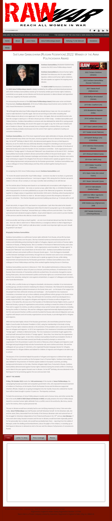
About (18, 40)
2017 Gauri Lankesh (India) (93, 126)
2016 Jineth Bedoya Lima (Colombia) (93, 138)
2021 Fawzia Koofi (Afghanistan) (93, 89)
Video (8, 437)
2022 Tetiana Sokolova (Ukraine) (93, 73)
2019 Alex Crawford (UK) (93, 104)
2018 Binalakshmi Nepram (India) (93, 111)
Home (7, 40)
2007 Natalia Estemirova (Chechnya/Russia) (93, 212)
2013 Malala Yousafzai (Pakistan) (93, 166)
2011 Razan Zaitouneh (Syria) (93, 181)
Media (7, 47)
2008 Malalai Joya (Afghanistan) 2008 (93, 204)
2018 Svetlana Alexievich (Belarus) (93, 119)
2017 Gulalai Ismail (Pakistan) (93, 132)
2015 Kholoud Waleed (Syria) (93, 153)
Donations (93, 40)
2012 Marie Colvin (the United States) (93, 174)
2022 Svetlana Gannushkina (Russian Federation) (93, 81)
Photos (52, 437)
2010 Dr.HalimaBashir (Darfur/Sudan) (93, 187)
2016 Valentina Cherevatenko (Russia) (93, 146)
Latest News (30, 40)
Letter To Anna (21, 437)
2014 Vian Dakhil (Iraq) (93, 159)
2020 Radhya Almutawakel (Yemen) (93, 97)
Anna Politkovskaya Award (50, 40)
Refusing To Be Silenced (75, 40)
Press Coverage (38, 437)
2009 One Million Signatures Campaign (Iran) (93, 195)
